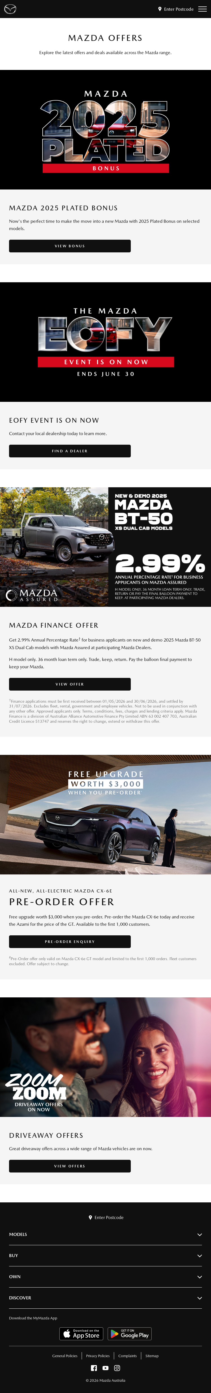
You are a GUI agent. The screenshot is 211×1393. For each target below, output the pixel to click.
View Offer (60, 684)
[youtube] (105, 1369)
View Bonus (60, 246)
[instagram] (117, 1369)
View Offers (60, 1166)
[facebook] (94, 1369)
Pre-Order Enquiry (60, 942)
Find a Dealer (60, 451)
